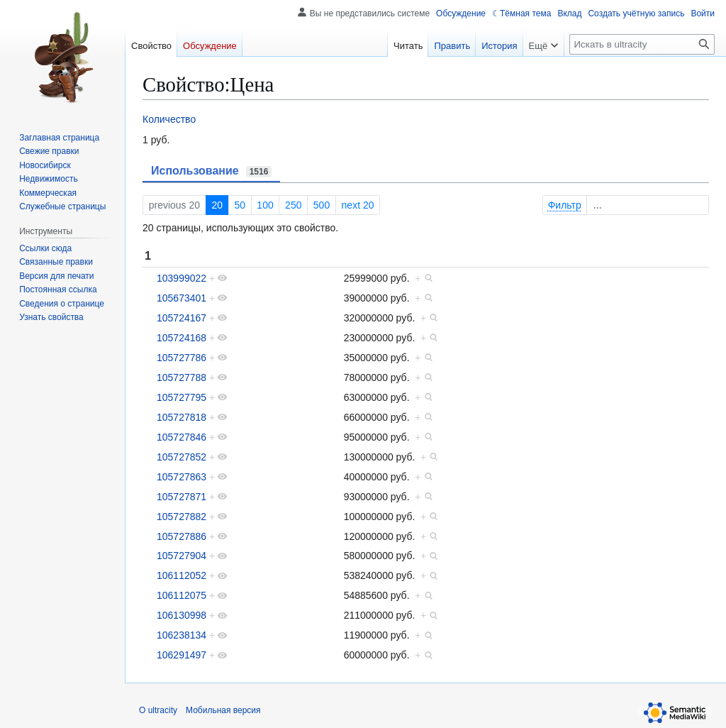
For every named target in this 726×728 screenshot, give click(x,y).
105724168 (181, 337)
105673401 (181, 298)
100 (265, 205)
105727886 (181, 536)
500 (321, 205)
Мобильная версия (223, 710)
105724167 (181, 318)
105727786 (181, 357)
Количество (169, 119)
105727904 (181, 555)
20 (217, 205)
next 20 (358, 205)
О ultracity (158, 710)
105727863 (181, 476)
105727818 (181, 417)
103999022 (181, 278)
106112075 (181, 595)
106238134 (181, 635)
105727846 (181, 437)
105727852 (181, 457)
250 (293, 205)
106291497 (181, 655)
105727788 (181, 377)
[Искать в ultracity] (642, 44)
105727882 (181, 516)
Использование (211, 171)
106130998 (181, 615)
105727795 (181, 397)
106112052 (181, 575)
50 (239, 205)
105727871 (181, 496)
